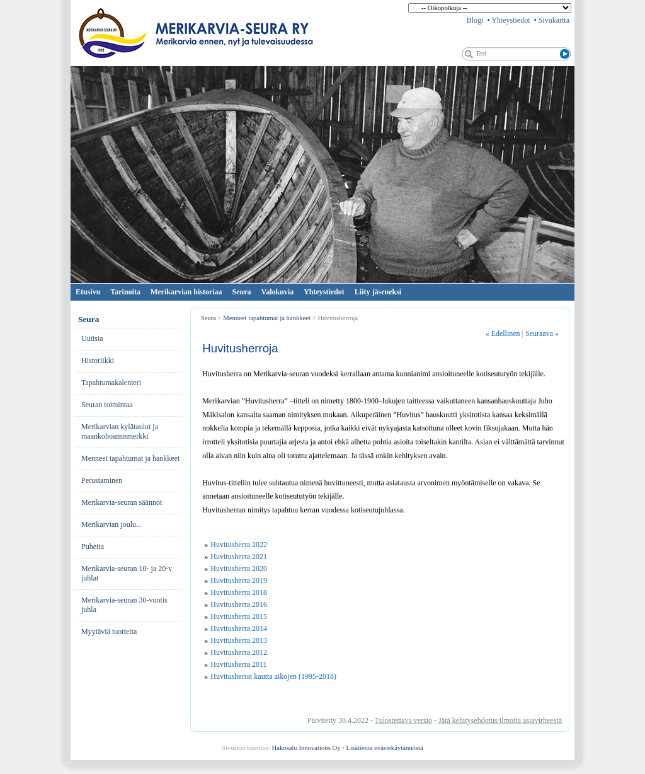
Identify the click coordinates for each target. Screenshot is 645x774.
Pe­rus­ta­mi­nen (101, 480)
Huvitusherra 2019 (238, 580)
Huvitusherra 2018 (238, 592)
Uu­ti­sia (92, 338)
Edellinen (503, 333)
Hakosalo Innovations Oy (306, 747)
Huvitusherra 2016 (238, 604)
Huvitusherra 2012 (238, 652)
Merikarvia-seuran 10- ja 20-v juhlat (126, 573)
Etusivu (88, 291)
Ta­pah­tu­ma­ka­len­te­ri (111, 382)
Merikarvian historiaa (186, 291)
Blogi (475, 20)
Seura (241, 291)
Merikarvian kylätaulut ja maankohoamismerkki (119, 431)
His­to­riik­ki (97, 360)
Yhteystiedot (510, 20)
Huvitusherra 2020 (238, 568)
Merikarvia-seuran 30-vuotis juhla (124, 605)
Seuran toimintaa (107, 404)
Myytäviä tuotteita (109, 631)
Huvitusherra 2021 (238, 556)
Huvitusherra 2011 (238, 664)
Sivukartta (554, 20)
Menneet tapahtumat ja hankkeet (130, 458)
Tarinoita (125, 291)
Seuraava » (542, 333)
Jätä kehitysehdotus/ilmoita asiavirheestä (500, 720)
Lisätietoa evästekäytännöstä (384, 747)
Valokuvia (277, 291)
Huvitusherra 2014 (238, 628)
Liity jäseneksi (378, 291)
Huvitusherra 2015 (238, 616)
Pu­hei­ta (92, 546)
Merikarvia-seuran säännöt (121, 502)
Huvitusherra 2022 (238, 544)
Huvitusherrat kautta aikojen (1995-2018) (273, 676)
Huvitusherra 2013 (238, 640)
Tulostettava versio (403, 720)
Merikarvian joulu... (111, 524)
